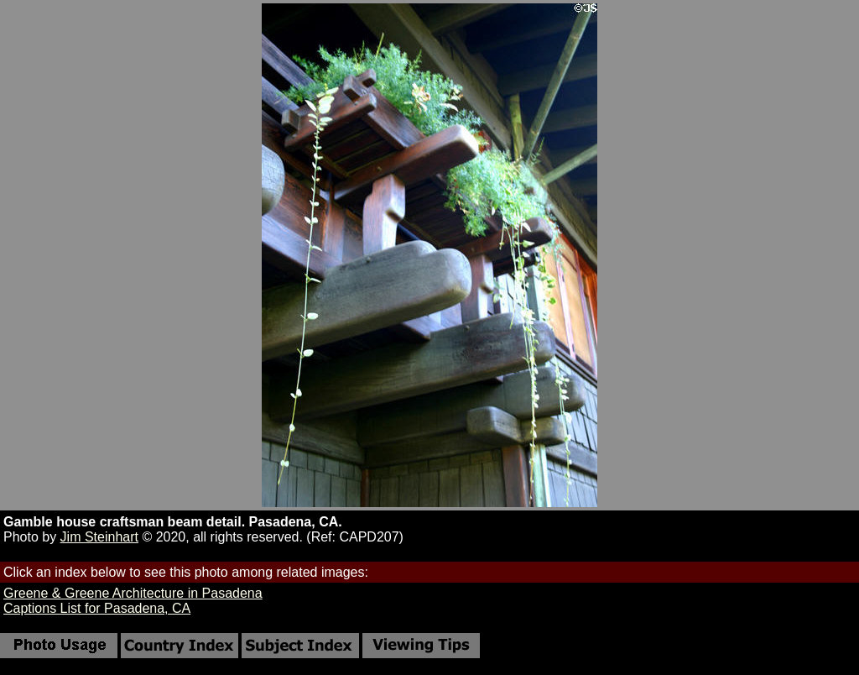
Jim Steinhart (99, 537)
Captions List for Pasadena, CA (96, 608)
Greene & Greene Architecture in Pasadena (133, 593)
